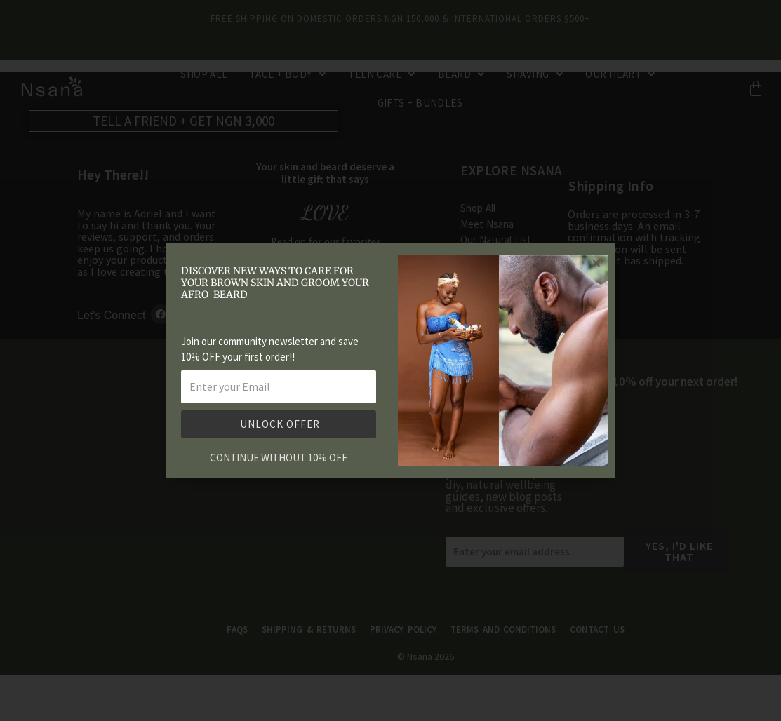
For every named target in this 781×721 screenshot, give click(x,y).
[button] (596, 262)
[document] (390, 360)
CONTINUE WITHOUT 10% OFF (278, 457)
